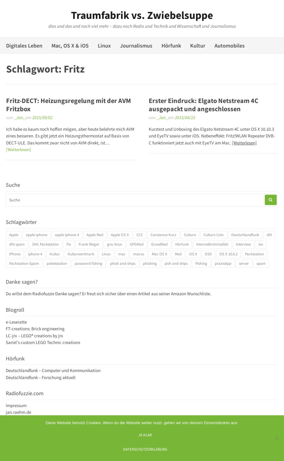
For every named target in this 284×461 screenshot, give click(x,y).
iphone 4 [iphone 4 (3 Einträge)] (35, 254)
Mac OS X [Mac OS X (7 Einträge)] (159, 254)
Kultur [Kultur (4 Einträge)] (55, 254)
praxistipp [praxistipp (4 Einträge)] (223, 263)
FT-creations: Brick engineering (35, 329)
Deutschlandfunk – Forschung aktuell (41, 377)
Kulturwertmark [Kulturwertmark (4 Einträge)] (81, 254)
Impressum (16, 405)
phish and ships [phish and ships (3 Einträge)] (122, 263)
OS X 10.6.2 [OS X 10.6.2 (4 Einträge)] (228, 254)
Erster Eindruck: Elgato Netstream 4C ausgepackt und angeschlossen (203, 104)
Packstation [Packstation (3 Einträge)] (254, 254)
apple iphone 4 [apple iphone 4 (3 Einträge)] (67, 234)
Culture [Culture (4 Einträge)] (190, 234)
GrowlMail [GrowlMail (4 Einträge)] (159, 244)
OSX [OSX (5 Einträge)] (208, 254)
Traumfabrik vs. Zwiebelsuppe (142, 15)
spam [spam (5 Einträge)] (261, 263)
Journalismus (136, 45)
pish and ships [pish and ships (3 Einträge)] (176, 263)
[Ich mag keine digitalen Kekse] (276, 438)
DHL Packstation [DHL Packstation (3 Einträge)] (45, 244)
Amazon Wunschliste (190, 293)
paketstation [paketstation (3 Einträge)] (57, 263)
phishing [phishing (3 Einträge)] (150, 263)
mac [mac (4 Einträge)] (122, 254)
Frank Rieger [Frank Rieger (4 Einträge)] (89, 244)
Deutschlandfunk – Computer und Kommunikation (53, 370)
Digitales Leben (24, 45)
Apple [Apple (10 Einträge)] (13, 234)
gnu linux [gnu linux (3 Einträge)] (114, 244)
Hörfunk (171, 45)
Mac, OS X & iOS (70, 45)
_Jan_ (19, 117)
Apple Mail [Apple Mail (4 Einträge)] (95, 234)
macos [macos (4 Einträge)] (138, 254)
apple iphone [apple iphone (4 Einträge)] (36, 234)
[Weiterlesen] (18, 149)
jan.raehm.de (18, 412)
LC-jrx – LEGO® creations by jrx (34, 336)
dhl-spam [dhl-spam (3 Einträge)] (17, 244)
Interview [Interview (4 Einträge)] (243, 244)
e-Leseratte (16, 322)
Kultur (197, 45)
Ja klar (145, 434)
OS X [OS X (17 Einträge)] (193, 254)
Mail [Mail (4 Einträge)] (178, 254)
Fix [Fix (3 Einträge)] (68, 244)
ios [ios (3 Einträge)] (260, 244)
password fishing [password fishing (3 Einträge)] (88, 263)
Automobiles (230, 45)
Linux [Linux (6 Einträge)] (106, 254)
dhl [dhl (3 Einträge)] (269, 234)
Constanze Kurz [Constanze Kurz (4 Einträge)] (163, 234)
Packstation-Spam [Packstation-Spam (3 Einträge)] (24, 263)
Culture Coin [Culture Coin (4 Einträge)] (214, 234)
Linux (104, 45)
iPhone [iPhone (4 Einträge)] (14, 254)
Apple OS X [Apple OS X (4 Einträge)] (120, 234)
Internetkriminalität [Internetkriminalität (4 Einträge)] (212, 244)
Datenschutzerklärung (145, 449)
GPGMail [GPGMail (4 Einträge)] (137, 244)
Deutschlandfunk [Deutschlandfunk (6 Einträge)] (245, 234)
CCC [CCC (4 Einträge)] (140, 234)
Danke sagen (67, 293)
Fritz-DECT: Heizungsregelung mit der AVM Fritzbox (68, 104)
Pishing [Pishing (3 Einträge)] (201, 263)
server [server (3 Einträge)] (244, 263)
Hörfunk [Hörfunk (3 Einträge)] (182, 244)
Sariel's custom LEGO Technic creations (43, 342)
